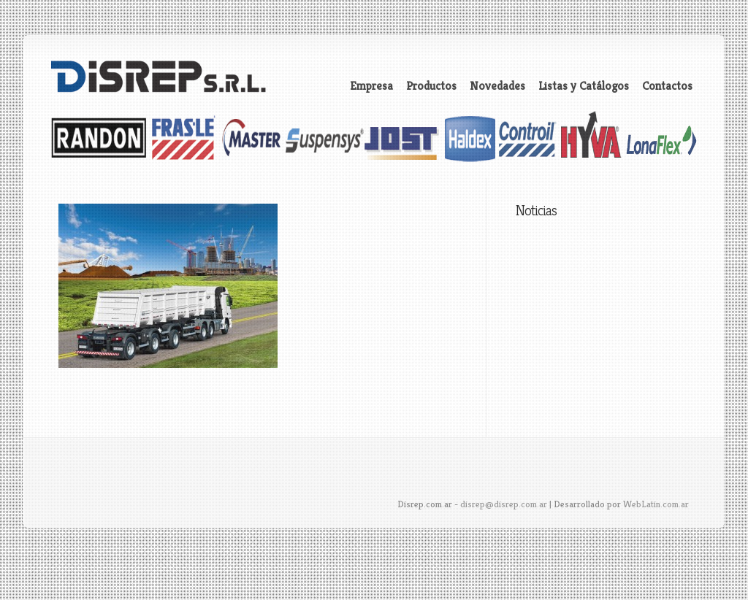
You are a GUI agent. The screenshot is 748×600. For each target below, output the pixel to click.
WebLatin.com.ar (656, 504)
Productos (431, 86)
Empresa (371, 86)
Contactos (667, 86)
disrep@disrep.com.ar (503, 504)
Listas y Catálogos (583, 86)
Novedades (497, 86)
